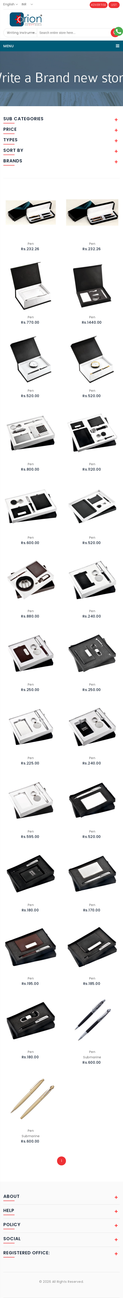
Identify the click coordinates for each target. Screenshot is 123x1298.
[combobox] (12, 4)
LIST (114, 5)
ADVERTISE (98, 5)
